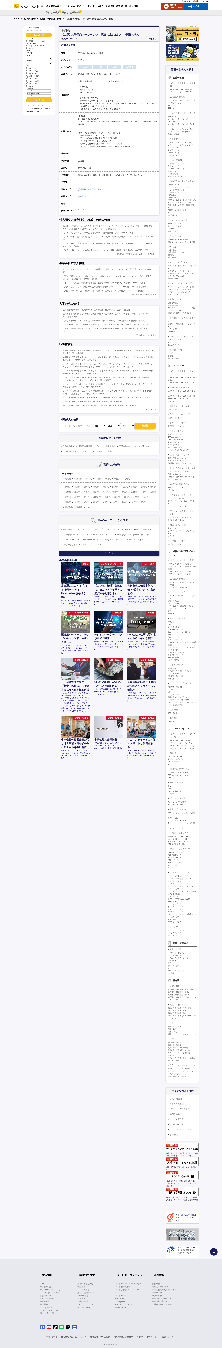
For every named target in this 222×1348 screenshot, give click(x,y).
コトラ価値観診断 (123, 1286)
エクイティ (128, 539)
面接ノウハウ (46, 1295)
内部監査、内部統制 (175, 687)
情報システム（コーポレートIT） (180, 837)
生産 (172, 1039)
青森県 (77, 487)
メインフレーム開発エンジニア (179, 879)
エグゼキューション (92, 534)
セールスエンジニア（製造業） (179, 1069)
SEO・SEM (172, 865)
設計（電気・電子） (175, 1027)
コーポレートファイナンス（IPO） (181, 129)
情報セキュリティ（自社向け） (179, 697)
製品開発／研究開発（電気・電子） (181, 990)
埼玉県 (89, 479)
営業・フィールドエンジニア (183, 1065)
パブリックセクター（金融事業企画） (182, 90)
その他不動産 (173, 215)
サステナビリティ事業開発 (178, 587)
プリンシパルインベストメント (179, 143)
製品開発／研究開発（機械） (51, 19)
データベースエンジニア (177, 902)
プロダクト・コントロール (178, 608)
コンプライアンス (174, 695)
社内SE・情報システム (180, 833)
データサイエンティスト (177, 930)
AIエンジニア (173, 764)
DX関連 (173, 753)
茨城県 (134, 487)
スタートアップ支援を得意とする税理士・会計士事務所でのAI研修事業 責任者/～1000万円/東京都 (104, 283)
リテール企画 (173, 332)
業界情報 (44, 1304)
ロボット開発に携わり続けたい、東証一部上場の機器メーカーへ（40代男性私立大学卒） (100, 405)
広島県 (136, 497)
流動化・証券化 (174, 134)
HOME (16, 19)
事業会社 (83, 196)
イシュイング (173, 342)
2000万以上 (31, 86)
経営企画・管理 (177, 782)
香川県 (77, 502)
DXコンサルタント (175, 447)
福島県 (125, 487)
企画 (169, 635)
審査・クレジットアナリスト (179, 294)
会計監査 (171, 614)
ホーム (43, 1284)
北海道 (68, 487)
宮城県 (96, 487)
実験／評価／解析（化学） (178, 1013)
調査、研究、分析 (178, 525)
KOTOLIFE (120, 1298)
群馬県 (153, 487)
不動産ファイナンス (175, 185)
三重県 (144, 492)
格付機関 (171, 356)
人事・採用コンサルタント (178, 461)
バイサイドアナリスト (176, 169)
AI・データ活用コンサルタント (179, 450)
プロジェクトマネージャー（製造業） (182, 1058)
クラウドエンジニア (175, 896)
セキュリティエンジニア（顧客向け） (182, 914)
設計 (172, 1023)
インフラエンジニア (175, 907)
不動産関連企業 (70, 451)
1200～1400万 (32, 76)
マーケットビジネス (179, 262)
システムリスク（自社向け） (179, 700)
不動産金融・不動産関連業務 (183, 181)
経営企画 (171, 622)
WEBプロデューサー (175, 855)
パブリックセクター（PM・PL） (180, 743)
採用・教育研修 (174, 674)
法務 (169, 692)
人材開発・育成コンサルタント (179, 463)
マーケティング (174, 627)
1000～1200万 (32, 73)
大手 (81, 211)
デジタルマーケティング (177, 858)
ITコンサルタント (174, 435)
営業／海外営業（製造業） (178, 1076)
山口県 (146, 497)
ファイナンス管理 (178, 592)
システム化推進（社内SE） (178, 839)
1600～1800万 (32, 81)
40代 (41, 46)
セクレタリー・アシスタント (179, 640)
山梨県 (68, 492)
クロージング (107, 545)
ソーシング (108, 534)
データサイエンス (178, 927)
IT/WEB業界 (82, 1295)
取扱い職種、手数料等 (123, 1337)
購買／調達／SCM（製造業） (179, 1048)
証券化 (129, 529)
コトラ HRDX (121, 1295)
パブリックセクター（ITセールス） (181, 748)
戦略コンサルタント (175, 409)
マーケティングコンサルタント (179, 517)
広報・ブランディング (176, 971)
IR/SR (170, 624)
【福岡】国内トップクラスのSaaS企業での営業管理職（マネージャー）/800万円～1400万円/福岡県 (104, 287)
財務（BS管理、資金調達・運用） (181, 606)
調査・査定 (172, 250)
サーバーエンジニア (175, 912)
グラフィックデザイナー (177, 953)
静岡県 (134, 492)
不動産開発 (172, 197)
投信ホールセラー (174, 166)
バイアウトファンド (114, 529)
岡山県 (127, 497)
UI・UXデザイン (174, 868)
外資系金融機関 (85, 446)
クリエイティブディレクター (179, 958)
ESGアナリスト (174, 106)
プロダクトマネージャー (177, 655)
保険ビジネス (176, 236)
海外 (88, 507)
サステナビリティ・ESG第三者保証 (181, 396)
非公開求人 (40, 41)
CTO (169, 786)
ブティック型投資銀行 (105, 446)
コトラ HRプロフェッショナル (128, 1284)
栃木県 (144, 487)
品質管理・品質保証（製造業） (179, 1050)
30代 (35, 46)
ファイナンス (141, 539)
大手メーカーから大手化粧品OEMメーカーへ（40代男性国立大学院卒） (93, 401)
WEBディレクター (175, 863)
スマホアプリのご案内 (50, 1310)
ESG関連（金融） (178, 97)
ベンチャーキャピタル (176, 155)
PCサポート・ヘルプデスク (178, 842)
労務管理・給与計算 (175, 676)
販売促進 (171, 973)
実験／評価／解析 (178, 1004)
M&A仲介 (171, 490)
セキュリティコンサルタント (179, 506)
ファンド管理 (173, 174)
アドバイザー (68, 539)
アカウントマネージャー (177, 821)
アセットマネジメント (176, 190)
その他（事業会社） (175, 660)
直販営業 (171, 255)
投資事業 (174, 139)
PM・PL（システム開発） (178, 802)
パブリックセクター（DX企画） (180, 741)
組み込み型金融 (174, 345)
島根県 (117, 497)
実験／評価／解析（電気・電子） (180, 1008)
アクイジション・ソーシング (179, 187)
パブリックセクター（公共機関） (180, 574)
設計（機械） (173, 1029)
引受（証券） (173, 329)
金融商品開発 (173, 279)
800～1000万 (32, 71)
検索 (145, 426)
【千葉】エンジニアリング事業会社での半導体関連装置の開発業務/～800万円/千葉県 (98, 233)
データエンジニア (174, 904)
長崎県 (115, 502)
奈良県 (87, 497)
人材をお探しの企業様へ (191, 1)
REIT (79, 539)
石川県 (106, 492)
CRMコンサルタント (175, 440)
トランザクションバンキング (179, 292)
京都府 (68, 497)
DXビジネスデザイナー (176, 759)
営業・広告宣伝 (177, 949)
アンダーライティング (139, 534)
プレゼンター (173, 171)
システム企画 (173, 794)
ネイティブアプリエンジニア (179, 899)
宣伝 (169, 968)
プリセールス (173, 818)
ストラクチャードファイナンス (179, 132)
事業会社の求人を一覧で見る (143, 295)
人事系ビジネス (177, 665)
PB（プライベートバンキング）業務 (181, 308)
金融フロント (176, 299)
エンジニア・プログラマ (181, 872)
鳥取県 (108, 497)
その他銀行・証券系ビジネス (183, 318)
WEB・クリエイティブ (180, 849)
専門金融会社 (125, 446)
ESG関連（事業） (178, 579)
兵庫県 (153, 492)
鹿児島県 (69, 507)
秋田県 (106, 487)
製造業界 (81, 1298)
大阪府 (117, 479)
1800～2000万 (32, 83)
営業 (169, 963)
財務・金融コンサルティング (183, 468)
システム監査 (173, 690)
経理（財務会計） (174, 601)
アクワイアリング (174, 340)
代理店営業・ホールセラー (178, 252)
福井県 (115, 492)
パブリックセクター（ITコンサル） (181, 383)
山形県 (115, 487)
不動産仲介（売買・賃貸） (178, 210)
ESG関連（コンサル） (180, 387)
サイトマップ (152, 1337)
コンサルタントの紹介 (50, 1292)
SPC (118, 539)
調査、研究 (172, 528)
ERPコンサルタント (175, 437)
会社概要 (156, 1284)
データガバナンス (174, 933)
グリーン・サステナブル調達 (179, 1053)
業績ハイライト (159, 1292)
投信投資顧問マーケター (177, 176)
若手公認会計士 (84, 1301)
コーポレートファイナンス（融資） (181, 287)
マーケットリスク (174, 229)
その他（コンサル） (179, 541)
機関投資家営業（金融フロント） (180, 313)
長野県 (87, 492)
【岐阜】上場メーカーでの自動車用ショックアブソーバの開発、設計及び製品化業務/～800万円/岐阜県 (105, 250)
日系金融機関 (69, 446)
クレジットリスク (174, 226)
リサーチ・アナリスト (176, 276)
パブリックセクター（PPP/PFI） (180, 92)
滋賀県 (77, 497)
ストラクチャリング (71, 534)
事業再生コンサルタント (177, 426)
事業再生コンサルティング (182, 423)
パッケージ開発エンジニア (178, 876)
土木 (169, 213)
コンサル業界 (83, 1289)
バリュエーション (143, 529)
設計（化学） (173, 1032)
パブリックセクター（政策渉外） (180, 571)
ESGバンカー (173, 108)
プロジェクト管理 (178, 798)
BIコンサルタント (174, 442)
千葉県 (98, 479)
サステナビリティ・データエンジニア (182, 773)
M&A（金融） (173, 116)
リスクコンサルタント (176, 498)
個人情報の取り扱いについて (74, 1337)
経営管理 (174, 710)
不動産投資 (121, 534)
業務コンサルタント (175, 418)
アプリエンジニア (174, 922)
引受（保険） (173, 247)
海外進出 (174, 718)
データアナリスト (174, 935)
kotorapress (120, 1301)
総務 (169, 637)
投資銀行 (109, 539)
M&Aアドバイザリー (175, 488)
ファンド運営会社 (142, 446)
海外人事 (171, 679)
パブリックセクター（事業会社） (180, 564)
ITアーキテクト (173, 445)
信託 (169, 321)
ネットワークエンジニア (177, 909)
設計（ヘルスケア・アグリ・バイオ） (182, 1034)
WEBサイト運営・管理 (176, 844)
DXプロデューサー (175, 757)
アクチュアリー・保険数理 (178, 240)
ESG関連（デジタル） (180, 769)
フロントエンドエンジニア (178, 881)
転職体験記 (45, 1301)
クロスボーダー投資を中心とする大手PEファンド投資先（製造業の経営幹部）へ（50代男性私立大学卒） (106, 397)
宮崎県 (144, 502)
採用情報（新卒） (160, 1301)
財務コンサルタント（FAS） (179, 472)
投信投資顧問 (176, 160)
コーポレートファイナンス (74, 529)
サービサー (172, 353)
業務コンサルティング (180, 414)
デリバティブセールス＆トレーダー (181, 273)
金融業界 (81, 1286)
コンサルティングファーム (92, 451)
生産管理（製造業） (175, 1043)
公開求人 (30, 41)
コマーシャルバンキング (181, 283)
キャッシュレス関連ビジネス (183, 336)
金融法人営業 (173, 303)
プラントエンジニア (175, 1055)
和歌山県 (97, 497)
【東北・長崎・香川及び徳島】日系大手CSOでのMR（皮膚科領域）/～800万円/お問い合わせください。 (106, 324)
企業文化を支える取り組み (164, 1289)
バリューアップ (96, 529)
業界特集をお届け (85, 1284)
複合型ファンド (174, 150)
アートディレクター (175, 955)
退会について (168, 1337)
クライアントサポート (176, 652)
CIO (169, 789)
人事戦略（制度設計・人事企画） (180, 671)
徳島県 (68, 502)
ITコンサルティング (178, 431)
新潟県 (77, 492)
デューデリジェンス (93, 539)
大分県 (134, 502)
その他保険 (172, 257)
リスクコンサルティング (181, 495)
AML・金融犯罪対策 (175, 705)
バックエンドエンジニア (177, 884)
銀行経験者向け (84, 1307)
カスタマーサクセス (175, 828)
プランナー (172, 961)
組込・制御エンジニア (176, 919)
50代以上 (30, 48)
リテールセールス (174, 310)
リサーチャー (173, 536)
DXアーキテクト (174, 762)
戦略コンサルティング (180, 406)
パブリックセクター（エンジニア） (181, 746)
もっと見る (150, 409)
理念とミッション (160, 1286)
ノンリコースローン (90, 545)
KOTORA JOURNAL (124, 1304)
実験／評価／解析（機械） (178, 1011)
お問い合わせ (51, 1337)
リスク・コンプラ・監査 (181, 683)
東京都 (68, 479)
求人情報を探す (30, 19)
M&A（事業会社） (175, 658)
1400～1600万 (32, 78)
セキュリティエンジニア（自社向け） (182, 702)
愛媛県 (87, 502)
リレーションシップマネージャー (180, 289)
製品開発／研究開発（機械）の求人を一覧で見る (135, 254)
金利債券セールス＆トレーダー (179, 271)
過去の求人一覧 (47, 1313)
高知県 (96, 502)
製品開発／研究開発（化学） (179, 995)
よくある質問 (46, 1307)
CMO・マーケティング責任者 (179, 632)
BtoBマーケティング (175, 630)
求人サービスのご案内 (50, 1289)
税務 (169, 611)
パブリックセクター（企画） (183, 560)
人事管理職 (172, 668)
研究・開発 (175, 986)
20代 (29, 46)
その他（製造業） (174, 1060)
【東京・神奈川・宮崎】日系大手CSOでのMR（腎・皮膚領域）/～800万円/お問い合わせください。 (104, 321)
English (205, 1)
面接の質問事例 (47, 1298)
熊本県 (125, 502)
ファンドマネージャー (176, 164)
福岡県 (127, 479)
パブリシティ (158, 1295)
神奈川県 (78, 479)
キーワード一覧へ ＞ (109, 553)
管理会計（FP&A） (175, 603)
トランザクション (70, 545)
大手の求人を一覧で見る (145, 335)
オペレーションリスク (176, 231)
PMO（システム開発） (176, 805)
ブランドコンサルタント (177, 520)
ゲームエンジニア (174, 917)
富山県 (96, 492)
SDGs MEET (120, 1307)
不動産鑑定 (172, 195)
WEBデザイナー (174, 860)
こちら (37, 111)
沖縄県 (79, 507)
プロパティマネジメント (177, 192)
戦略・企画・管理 (178, 618)
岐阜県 (125, 492)
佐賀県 (106, 502)
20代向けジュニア (85, 1304)
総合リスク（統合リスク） (178, 224)
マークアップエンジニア (177, 852)
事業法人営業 (173, 305)
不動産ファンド (174, 153)
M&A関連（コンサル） (180, 484)
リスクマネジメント (179, 220)
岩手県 (87, 487)
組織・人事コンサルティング (183, 454)
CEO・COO (172, 713)
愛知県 (108, 479)
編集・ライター (174, 966)
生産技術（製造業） (175, 1045)
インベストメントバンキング (183, 113)
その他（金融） (177, 350)
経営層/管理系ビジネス (87, 1292)
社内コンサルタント (175, 791)
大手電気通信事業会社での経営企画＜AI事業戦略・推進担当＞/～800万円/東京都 (96, 310)
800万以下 (31, 68)
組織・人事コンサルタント (178, 458)
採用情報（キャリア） (162, 1298)
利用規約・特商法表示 (100, 1337)
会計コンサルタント (175, 474)
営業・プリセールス (179, 809)
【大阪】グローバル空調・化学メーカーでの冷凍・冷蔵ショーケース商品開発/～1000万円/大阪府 (103, 291)
